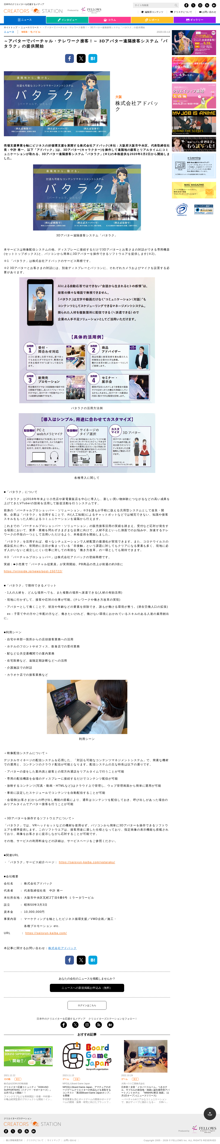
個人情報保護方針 (14, 1140)
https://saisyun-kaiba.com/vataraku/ (87, 862)
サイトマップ (53, 1140)
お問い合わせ (207, 12)
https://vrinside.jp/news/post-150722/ (33, 571)
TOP (210, 1114)
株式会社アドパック (62, 948)
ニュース (9, 31)
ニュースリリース (30, 27)
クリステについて (181, 12)
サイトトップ (10, 27)
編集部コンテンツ (152, 12)
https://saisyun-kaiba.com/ (46, 933)
